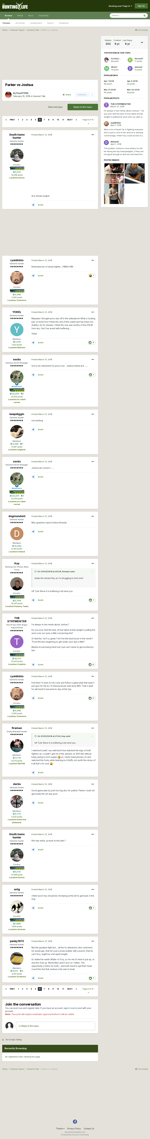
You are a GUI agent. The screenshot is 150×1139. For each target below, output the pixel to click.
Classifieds (43, 15)
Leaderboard (36, 23)
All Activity (20, 23)
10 (58, 120)
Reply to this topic (83, 107)
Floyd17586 (22, 93)
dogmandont (16, 516)
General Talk (39, 96)
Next (70, 120)
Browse (8, 16)
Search (50, 23)
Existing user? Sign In (120, 6)
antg (17, 889)
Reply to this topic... (29, 1026)
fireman (66, 571)
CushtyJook (116, 58)
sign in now (69, 1008)
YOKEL (16, 312)
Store (30, 15)
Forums (6, 23)
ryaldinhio (16, 260)
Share (67, 94)
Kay (16, 563)
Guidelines (64, 23)
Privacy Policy (74, 1128)
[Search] (125, 15)
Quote (40, 205)
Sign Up (141, 6)
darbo (17, 784)
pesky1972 (17, 941)
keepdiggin (17, 414)
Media (20, 15)
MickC (114, 67)
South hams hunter (17, 136)
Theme (60, 1128)
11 (63, 120)
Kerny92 (139, 58)
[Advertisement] (50, 56)
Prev (12, 120)
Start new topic (55, 107)
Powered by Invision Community (75, 1135)
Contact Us (89, 1128)
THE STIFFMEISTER (17, 620)
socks (17, 359)
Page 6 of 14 (88, 121)
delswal (138, 67)
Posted (41, 135)
